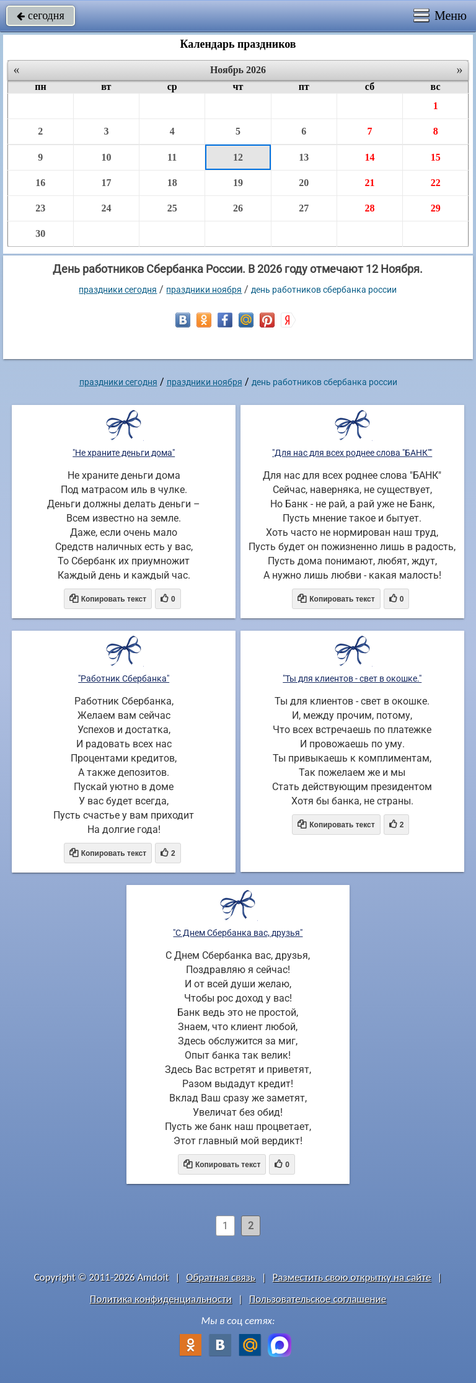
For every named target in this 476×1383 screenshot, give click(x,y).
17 (106, 182)
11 (172, 157)
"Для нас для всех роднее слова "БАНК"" (352, 453)
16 (40, 182)
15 (436, 157)
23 (40, 208)
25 (172, 208)
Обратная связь (220, 1277)
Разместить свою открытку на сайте (352, 1277)
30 (40, 233)
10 (106, 157)
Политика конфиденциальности (161, 1298)
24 (106, 208)
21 (369, 182)
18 (172, 182)
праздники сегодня (118, 290)
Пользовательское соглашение (317, 1298)
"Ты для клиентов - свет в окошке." (352, 678)
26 (238, 208)
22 (436, 182)
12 (238, 157)
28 (369, 208)
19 (238, 182)
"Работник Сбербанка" (123, 678)
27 (304, 208)
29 (436, 208)
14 (369, 157)
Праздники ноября (204, 290)
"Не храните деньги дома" (124, 453)
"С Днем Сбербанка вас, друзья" (237, 933)
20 (304, 182)
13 (304, 157)
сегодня (40, 15)
